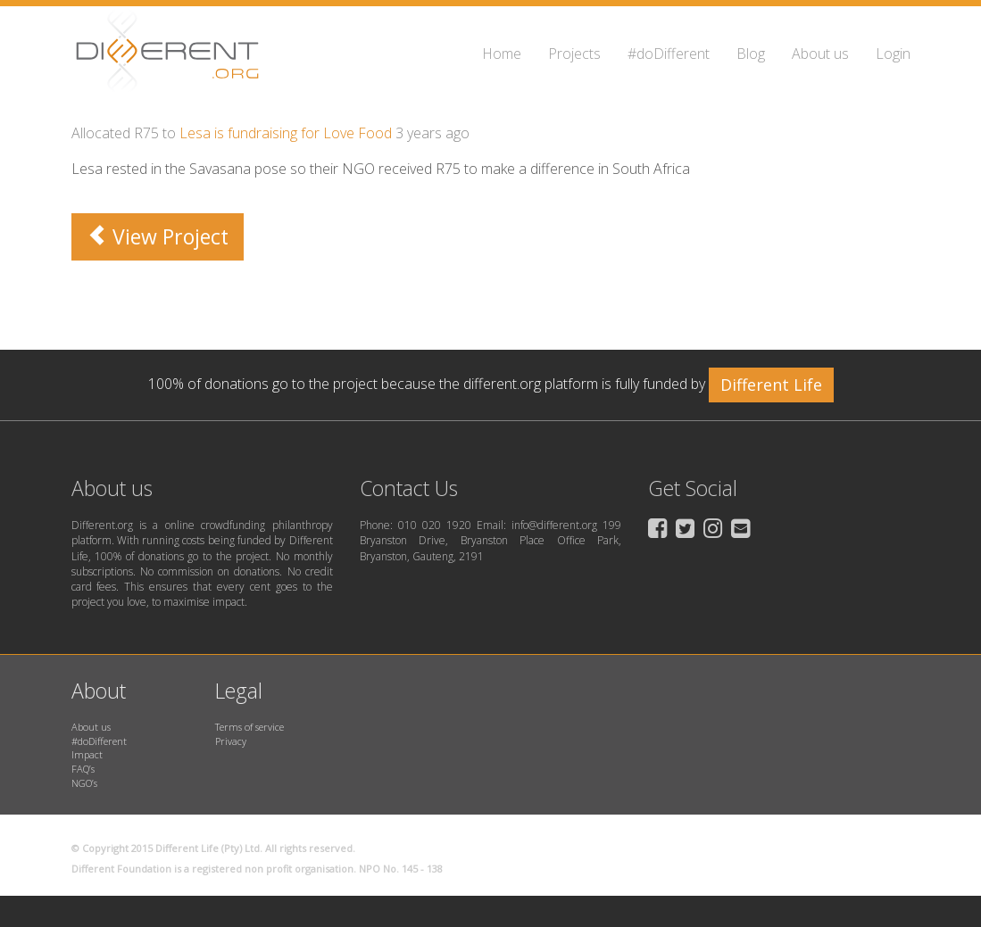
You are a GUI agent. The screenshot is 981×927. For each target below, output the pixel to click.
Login (893, 53)
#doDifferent (669, 53)
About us (820, 53)
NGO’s (84, 783)
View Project (158, 236)
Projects (574, 53)
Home (501, 53)
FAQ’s (83, 768)
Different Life (771, 384)
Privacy (230, 741)
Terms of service (249, 726)
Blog (750, 53)
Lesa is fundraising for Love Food (285, 133)
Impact (87, 754)
